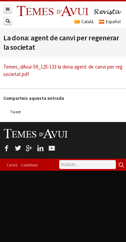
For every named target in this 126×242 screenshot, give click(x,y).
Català (12, 165)
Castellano (29, 165)
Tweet (15, 111)
